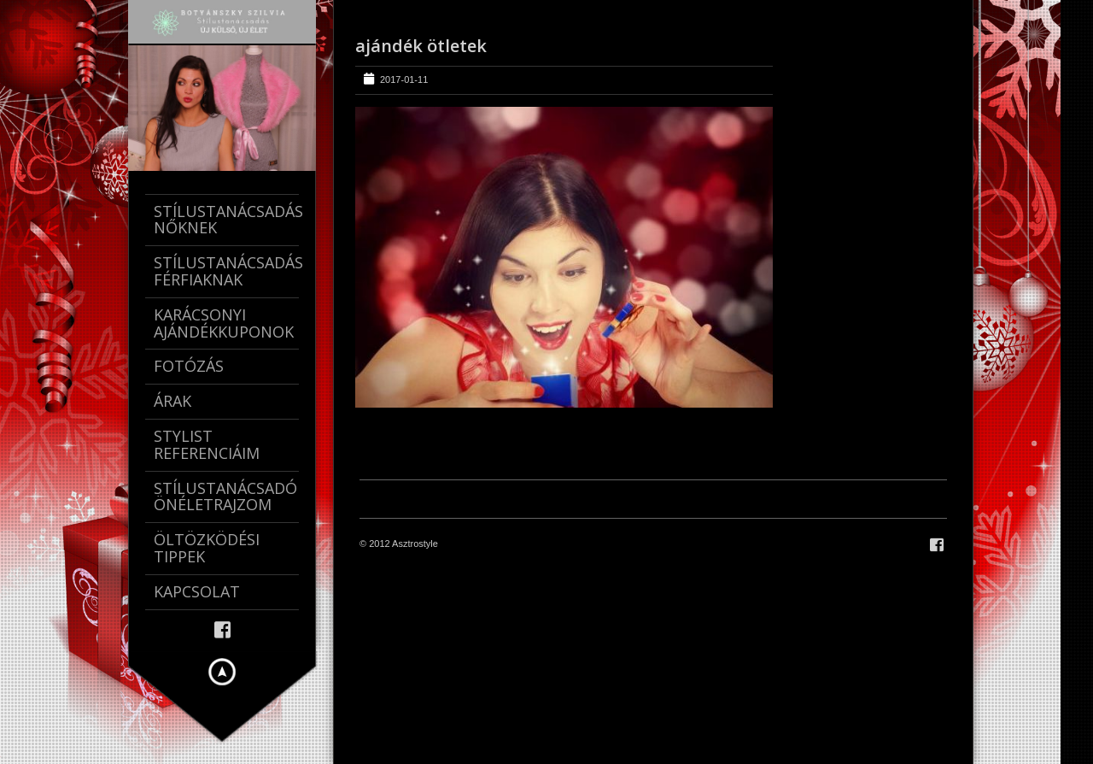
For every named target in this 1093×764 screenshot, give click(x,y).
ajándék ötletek (421, 45)
